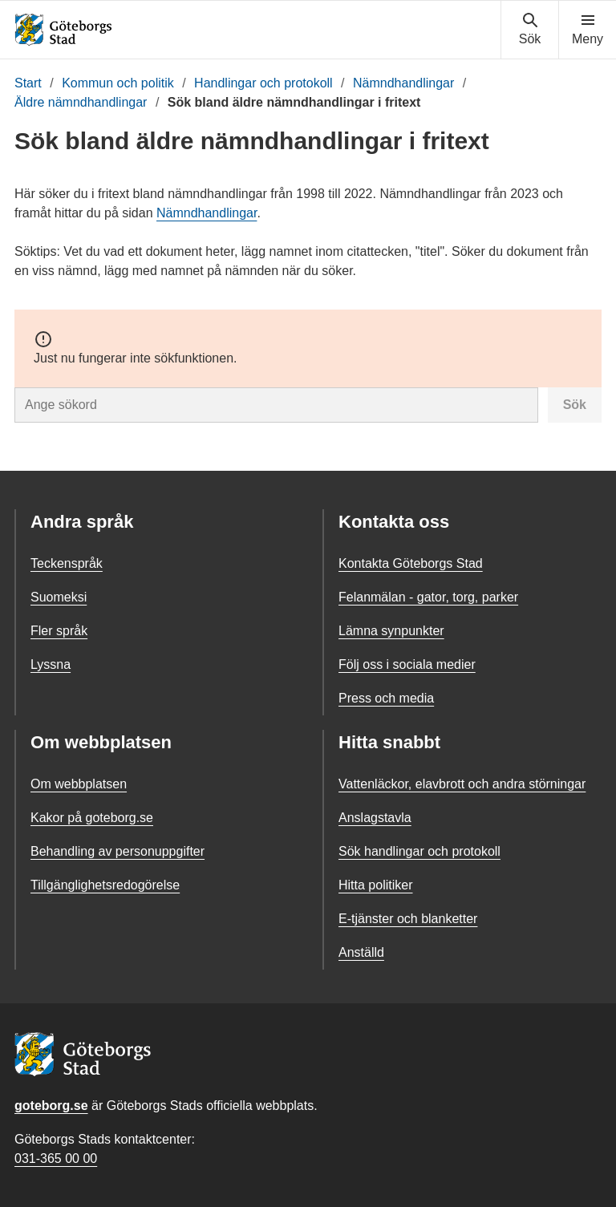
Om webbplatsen (78, 784)
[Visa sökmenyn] (529, 30)
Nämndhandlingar (403, 83)
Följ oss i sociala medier (407, 664)
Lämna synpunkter (391, 631)
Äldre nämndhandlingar (80, 102)
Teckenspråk (66, 563)
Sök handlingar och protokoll (419, 851)
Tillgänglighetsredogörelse (105, 885)
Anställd (361, 952)
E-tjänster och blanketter (407, 919)
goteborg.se (51, 1105)
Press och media (386, 698)
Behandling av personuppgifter (117, 851)
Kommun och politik (118, 83)
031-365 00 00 (55, 1158)
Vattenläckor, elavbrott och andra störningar (462, 784)
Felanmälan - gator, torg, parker (428, 597)
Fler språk (58, 631)
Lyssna (50, 664)
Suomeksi (58, 597)
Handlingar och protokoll (263, 83)
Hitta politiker (375, 885)
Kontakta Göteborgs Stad (410, 563)
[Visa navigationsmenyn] (587, 30)
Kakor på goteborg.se (91, 817)
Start (28, 83)
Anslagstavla (374, 817)
